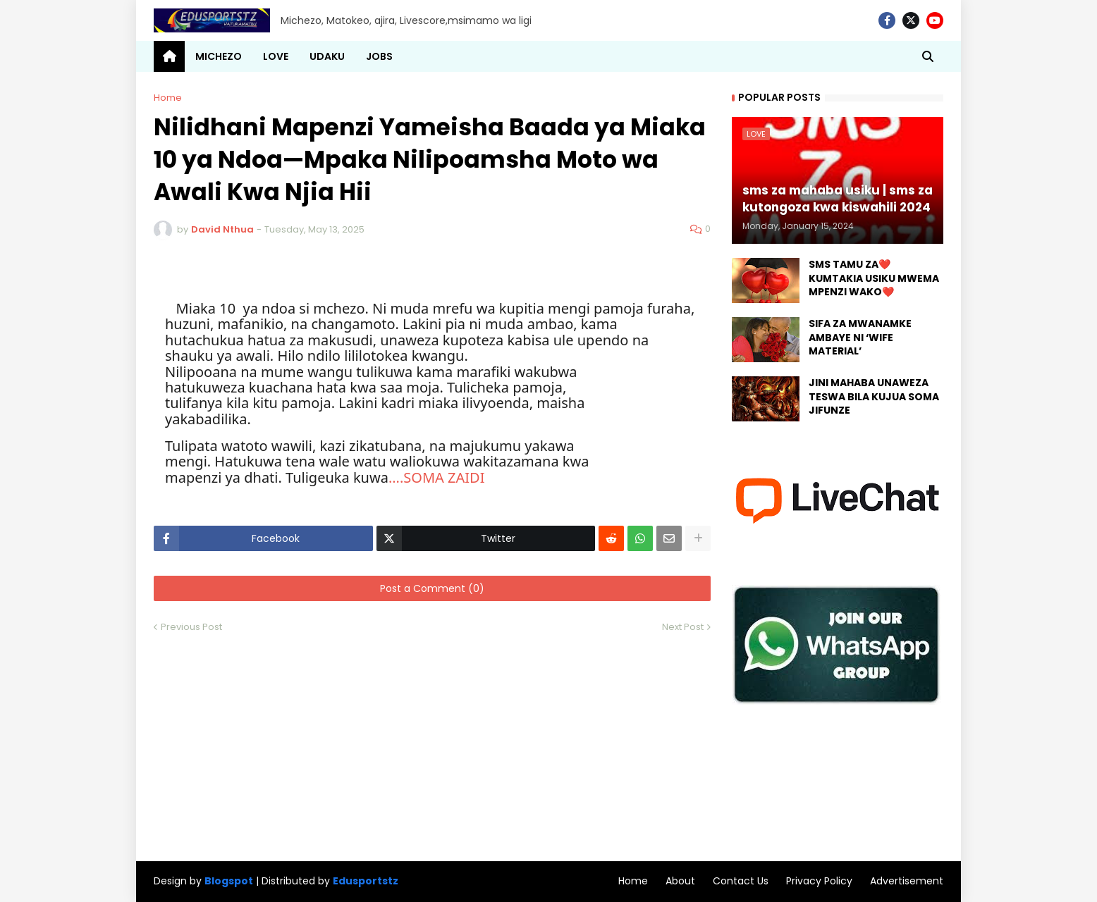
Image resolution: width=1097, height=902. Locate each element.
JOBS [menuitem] (379, 56)
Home (168, 97)
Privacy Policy (819, 881)
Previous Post (191, 626)
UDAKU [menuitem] (327, 56)
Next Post (683, 626)
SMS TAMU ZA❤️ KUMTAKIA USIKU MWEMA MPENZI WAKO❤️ (874, 278)
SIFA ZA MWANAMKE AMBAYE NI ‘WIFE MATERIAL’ (860, 337)
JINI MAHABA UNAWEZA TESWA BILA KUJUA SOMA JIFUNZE (874, 396)
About (680, 881)
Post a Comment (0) (432, 588)
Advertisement (906, 881)
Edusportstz (365, 881)
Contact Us (740, 881)
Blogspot (228, 881)
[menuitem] (169, 56)
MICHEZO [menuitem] (218, 56)
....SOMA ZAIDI (436, 477)
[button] (927, 56)
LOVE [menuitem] (275, 56)
